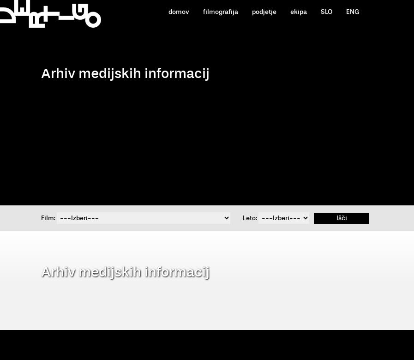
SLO (326, 12)
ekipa (298, 12)
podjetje (264, 12)
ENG (352, 12)
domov (178, 12)
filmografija (220, 12)
